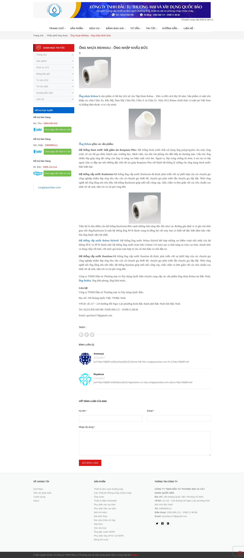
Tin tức (152, 28)
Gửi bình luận (90, 463)
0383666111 (51, 145)
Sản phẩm (77, 28)
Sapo (134, 555)
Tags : (82, 327)
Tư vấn (135, 28)
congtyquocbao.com (49, 187)
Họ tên (83, 411)
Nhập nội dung (87, 427)
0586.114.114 (50, 167)
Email (150, 411)
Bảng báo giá (116, 28)
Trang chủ (57, 28)
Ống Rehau (85, 144)
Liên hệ (189, 28)
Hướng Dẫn (170, 28)
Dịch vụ (95, 28)
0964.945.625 (51, 123)
